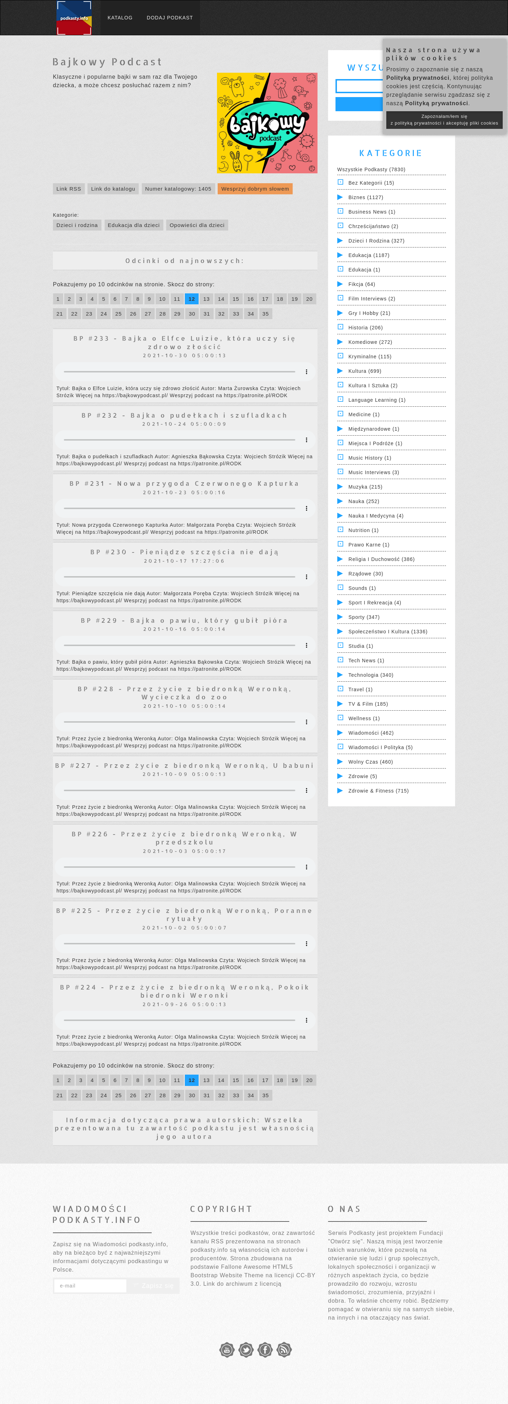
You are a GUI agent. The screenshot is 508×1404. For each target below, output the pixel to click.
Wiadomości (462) (371, 733)
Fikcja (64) (362, 284)
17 (265, 299)
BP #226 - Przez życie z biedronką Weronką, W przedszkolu (185, 838)
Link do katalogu (113, 189)
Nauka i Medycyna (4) (376, 516)
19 (294, 299)
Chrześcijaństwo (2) (374, 226)
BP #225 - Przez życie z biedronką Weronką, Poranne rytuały (185, 914)
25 (118, 314)
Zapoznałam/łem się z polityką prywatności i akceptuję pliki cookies (444, 120)
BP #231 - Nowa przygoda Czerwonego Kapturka (184, 483)
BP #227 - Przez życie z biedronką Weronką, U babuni (185, 765)
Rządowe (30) (366, 573)
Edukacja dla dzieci (134, 225)
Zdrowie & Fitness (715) (379, 791)
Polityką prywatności (417, 78)
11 (177, 299)
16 (250, 299)
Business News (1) (372, 212)
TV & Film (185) (368, 704)
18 (280, 299)
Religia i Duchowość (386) (382, 559)
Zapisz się (153, 1285)
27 (148, 314)
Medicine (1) (364, 414)
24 (104, 314)
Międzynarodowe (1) (374, 429)
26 (133, 314)
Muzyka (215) (366, 487)
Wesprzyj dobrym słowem (255, 189)
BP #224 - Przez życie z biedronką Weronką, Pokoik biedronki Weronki (185, 991)
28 (162, 314)
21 (59, 314)
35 (265, 314)
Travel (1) (361, 689)
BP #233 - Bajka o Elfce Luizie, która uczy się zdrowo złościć (184, 342)
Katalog (120, 17)
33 (236, 314)
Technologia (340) (371, 675)
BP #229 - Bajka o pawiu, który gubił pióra (185, 620)
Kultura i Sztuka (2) (373, 385)
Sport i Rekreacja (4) (375, 602)
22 (74, 314)
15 (236, 299)
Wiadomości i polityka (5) (381, 747)
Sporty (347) (364, 617)
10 (162, 299)
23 (89, 314)
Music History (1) (370, 458)
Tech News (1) (367, 660)
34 (251, 314)
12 (191, 299)
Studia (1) (361, 646)
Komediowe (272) (371, 342)
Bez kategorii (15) (371, 183)
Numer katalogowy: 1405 (178, 189)
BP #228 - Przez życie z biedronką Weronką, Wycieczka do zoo (185, 693)
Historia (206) (366, 327)
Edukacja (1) (365, 270)
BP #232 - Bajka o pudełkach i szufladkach (184, 415)
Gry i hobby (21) (370, 313)
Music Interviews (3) (374, 472)
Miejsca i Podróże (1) (376, 443)
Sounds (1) (362, 588)
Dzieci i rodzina (77, 225)
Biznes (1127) (366, 197)
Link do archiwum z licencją (242, 1284)
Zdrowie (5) (363, 776)
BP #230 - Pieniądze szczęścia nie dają (184, 552)
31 (207, 314)
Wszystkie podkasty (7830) (371, 169)
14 (221, 299)
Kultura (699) (365, 371)
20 (309, 299)
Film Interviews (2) (372, 298)
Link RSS (68, 189)
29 (177, 314)
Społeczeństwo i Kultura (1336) (388, 631)
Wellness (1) (364, 718)
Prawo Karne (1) (369, 545)
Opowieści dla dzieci (197, 225)
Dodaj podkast (170, 17)
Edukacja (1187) (369, 255)
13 (206, 299)
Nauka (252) (364, 501)
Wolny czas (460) (371, 762)
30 (192, 314)
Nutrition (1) (364, 530)
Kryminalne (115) (370, 356)
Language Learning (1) (377, 400)
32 (221, 314)
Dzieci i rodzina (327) (377, 241)
